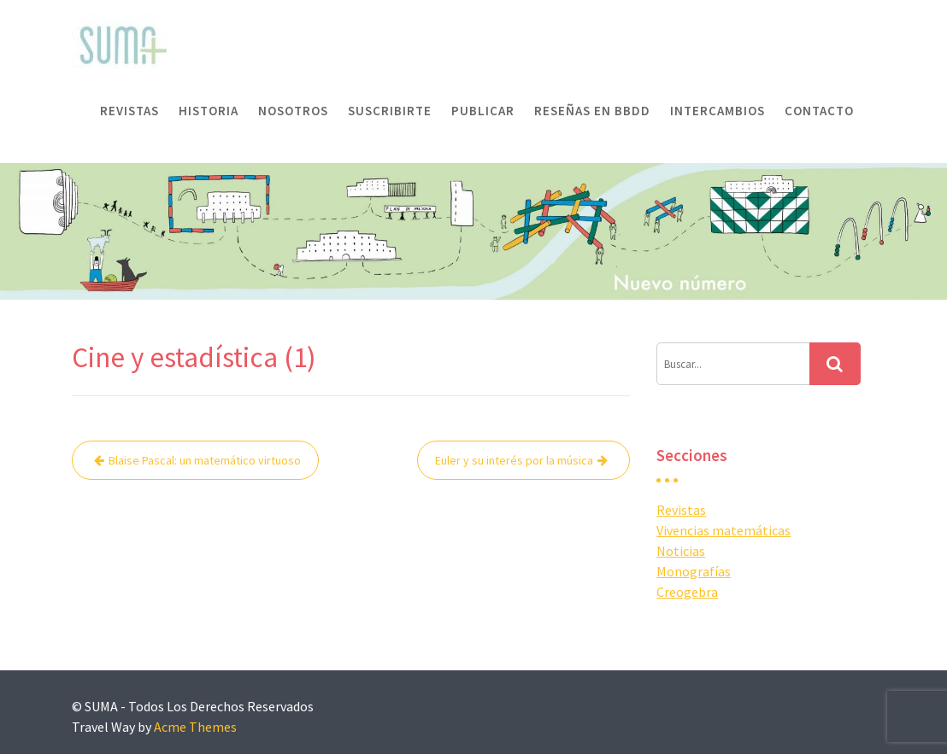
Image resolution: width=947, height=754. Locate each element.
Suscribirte (390, 110)
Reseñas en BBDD (592, 110)
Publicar (483, 110)
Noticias (680, 550)
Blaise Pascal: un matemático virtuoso (205, 460)
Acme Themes (195, 726)
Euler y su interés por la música (514, 460)
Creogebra (687, 591)
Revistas (129, 110)
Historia (208, 110)
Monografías (693, 571)
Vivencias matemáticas (723, 530)
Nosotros (293, 110)
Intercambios (717, 110)
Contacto (819, 110)
